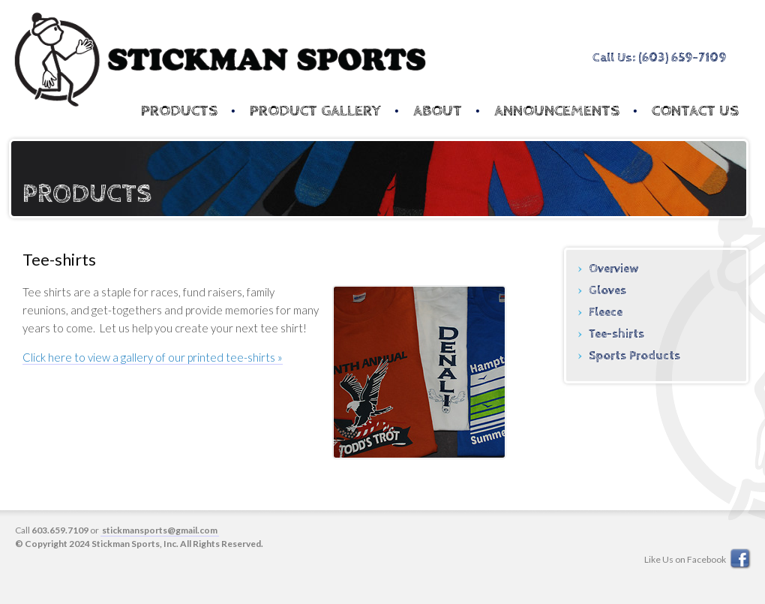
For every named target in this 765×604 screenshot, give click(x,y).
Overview (613, 269)
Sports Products (634, 356)
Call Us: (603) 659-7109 (659, 57)
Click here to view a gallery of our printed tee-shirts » (152, 357)
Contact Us (695, 111)
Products (179, 111)
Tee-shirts (616, 334)
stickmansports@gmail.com (160, 530)
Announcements (557, 111)
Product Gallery (315, 111)
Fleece (605, 312)
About (437, 111)
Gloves (607, 291)
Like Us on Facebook (698, 559)
